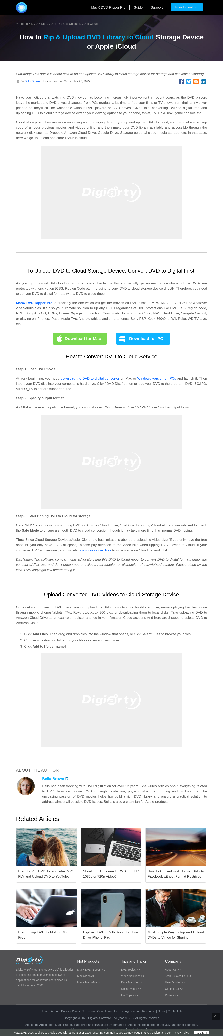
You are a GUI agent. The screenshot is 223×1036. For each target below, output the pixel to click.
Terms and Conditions (97, 1011)
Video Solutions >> (133, 976)
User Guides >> (175, 982)
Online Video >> (131, 988)
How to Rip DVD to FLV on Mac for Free (46, 934)
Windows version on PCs (156, 378)
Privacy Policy (70, 1011)
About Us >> (173, 969)
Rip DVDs (47, 23)
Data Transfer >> (131, 982)
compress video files (95, 550)
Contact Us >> (174, 988)
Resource (148, 1011)
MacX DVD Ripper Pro (108, 7)
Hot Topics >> (129, 995)
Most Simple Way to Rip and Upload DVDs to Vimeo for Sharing (176, 934)
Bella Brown (32, 81)
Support (157, 7)
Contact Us (175, 1011)
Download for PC (146, 338)
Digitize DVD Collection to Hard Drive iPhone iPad (111, 934)
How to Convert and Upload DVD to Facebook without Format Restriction (176, 873)
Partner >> (171, 995)
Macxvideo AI (85, 976)
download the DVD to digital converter (90, 378)
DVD (34, 23)
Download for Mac (83, 338)
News (161, 1011)
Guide (138, 7)
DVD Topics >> (130, 969)
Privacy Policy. (181, 1032)
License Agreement (127, 1011)
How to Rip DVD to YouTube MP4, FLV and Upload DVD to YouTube (46, 873)
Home (24, 23)
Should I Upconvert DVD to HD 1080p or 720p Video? (111, 873)
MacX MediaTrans (88, 982)
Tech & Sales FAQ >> (178, 976)
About (55, 1011)
